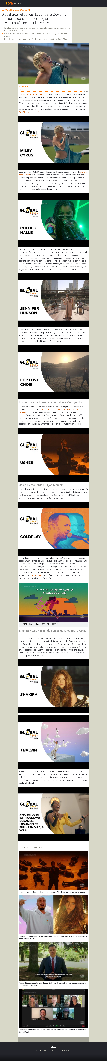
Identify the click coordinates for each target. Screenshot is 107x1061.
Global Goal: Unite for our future (34, 94)
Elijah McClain (35, 575)
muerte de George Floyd (29, 112)
